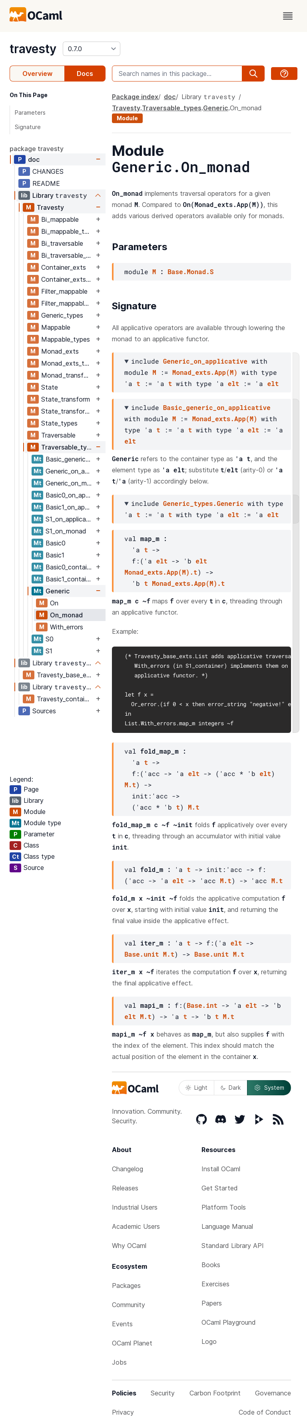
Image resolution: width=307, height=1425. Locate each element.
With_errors (66, 627)
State (49, 387)
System (269, 1087)
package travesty (37, 149)
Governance (273, 1393)
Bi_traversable (62, 243)
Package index (135, 97)
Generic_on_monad (70, 483)
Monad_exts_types (67, 363)
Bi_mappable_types (67, 231)
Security (163, 1393)
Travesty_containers (65, 699)
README (46, 183)
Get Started (219, 1188)
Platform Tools (223, 1207)
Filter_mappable (64, 291)
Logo (209, 1341)
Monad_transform (67, 375)
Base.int (202, 1005)
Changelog (127, 1169)
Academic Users (136, 1226)
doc (34, 159)
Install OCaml (220, 1169)
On (54, 603)
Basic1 (55, 555)
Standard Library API (232, 1246)
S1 (49, 651)
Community (128, 1305)
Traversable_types (67, 447)
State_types (59, 423)
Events (122, 1324)
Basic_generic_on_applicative (70, 459)
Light (196, 1087)
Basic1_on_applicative (70, 507)
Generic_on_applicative (70, 471)
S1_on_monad (66, 531)
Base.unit (141, 954)
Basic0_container (70, 567)
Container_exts (63, 267)
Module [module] (127, 118)
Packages (126, 1286)
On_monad (66, 615)
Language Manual (227, 1226)
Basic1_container (70, 579)
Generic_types (62, 315)
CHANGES (48, 171)
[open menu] (287, 16)
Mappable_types (65, 339)
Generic (58, 591)
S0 (50, 639)
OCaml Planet (132, 1343)
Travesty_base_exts (65, 675)
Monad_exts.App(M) (204, 372)
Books (210, 1265)
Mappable (55, 327)
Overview (37, 74)
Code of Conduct (265, 1412)
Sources (44, 711)
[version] (91, 49)
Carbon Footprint (215, 1393)
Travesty (50, 207)
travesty (33, 49)
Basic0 (56, 543)
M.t (130, 784)
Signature (28, 126)
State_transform (65, 399)
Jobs (119, 1362)
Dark (231, 1087)
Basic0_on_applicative (70, 495)
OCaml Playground (228, 1322)
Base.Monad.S (190, 271)
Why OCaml (129, 1246)
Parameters (30, 112)
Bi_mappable (60, 219)
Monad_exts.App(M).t (160, 572)
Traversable (58, 435)
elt (233, 383)
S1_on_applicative (70, 519)
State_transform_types (67, 411)
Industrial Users (134, 1207)
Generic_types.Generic (203, 503)
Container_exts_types (67, 279)
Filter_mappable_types (67, 303)
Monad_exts (60, 351)
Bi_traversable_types (67, 255)
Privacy (123, 1412)
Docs (85, 74)
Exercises (215, 1284)
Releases (125, 1188)
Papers (211, 1303)
